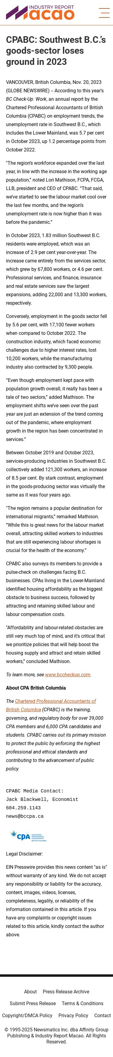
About (30, 992)
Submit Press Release (33, 1003)
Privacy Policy (73, 1015)
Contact (102, 1015)
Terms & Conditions (82, 1003)
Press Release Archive (66, 992)
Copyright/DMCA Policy (27, 1015)
